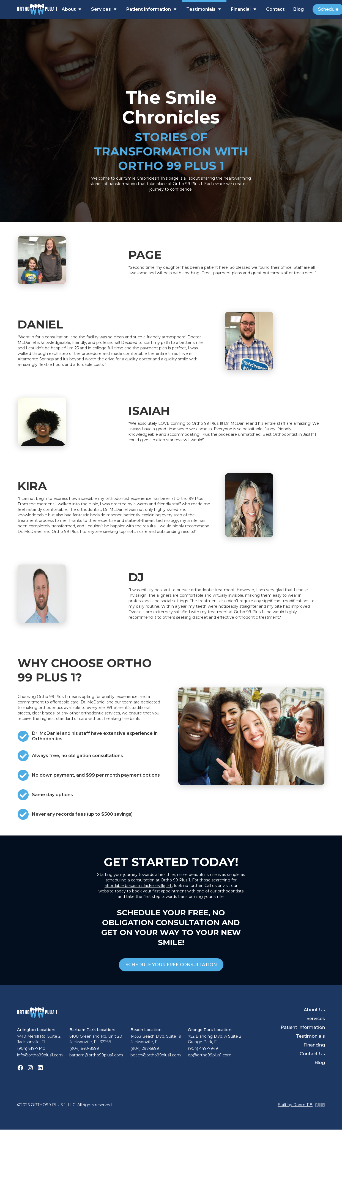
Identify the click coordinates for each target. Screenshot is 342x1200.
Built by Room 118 (295, 1104)
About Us (314, 1009)
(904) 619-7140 (31, 1048)
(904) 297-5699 (144, 1048)
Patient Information (303, 1027)
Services (316, 1018)
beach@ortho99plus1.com (155, 1055)
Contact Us (312, 1053)
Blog (298, 9)
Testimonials (310, 1036)
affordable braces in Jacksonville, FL (138, 885)
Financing (314, 1045)
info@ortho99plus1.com (40, 1055)
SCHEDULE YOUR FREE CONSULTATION (171, 964)
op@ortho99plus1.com (209, 1055)
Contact (275, 9)
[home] (37, 9)
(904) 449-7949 (203, 1048)
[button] (72, 9)
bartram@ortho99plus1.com (96, 1055)
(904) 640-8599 (84, 1048)
